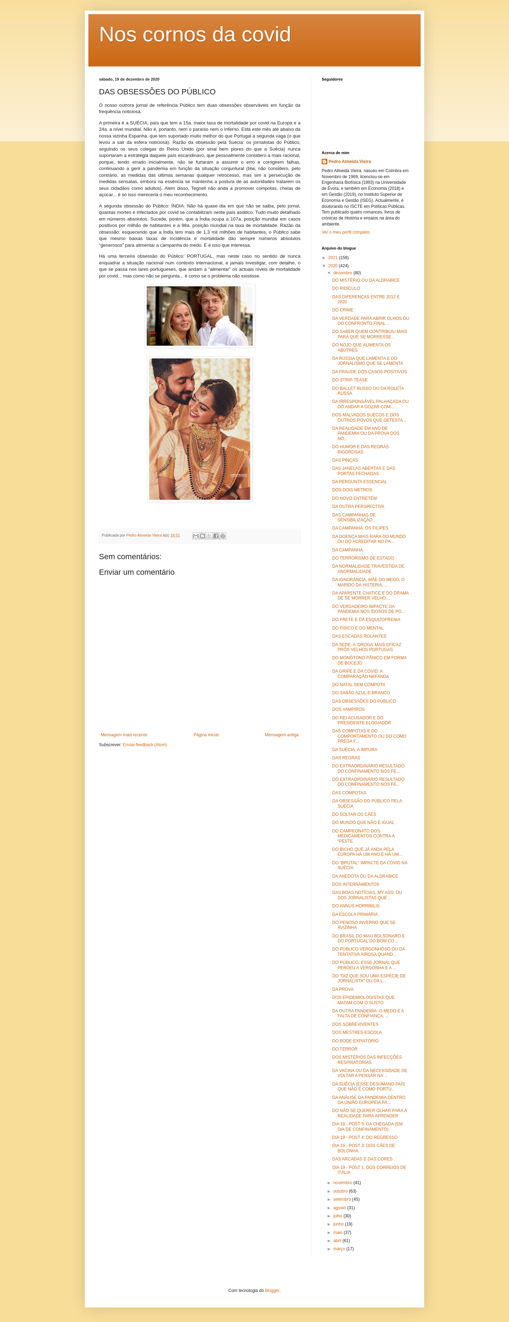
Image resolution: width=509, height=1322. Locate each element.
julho (338, 1215)
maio (338, 1232)
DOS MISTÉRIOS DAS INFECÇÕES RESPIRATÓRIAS (367, 1060)
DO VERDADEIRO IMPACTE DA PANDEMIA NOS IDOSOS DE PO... (368, 609)
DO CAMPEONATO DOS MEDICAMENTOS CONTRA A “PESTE (363, 836)
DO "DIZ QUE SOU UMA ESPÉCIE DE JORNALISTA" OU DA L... (369, 978)
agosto (340, 1207)
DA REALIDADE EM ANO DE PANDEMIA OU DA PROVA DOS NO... (365, 433)
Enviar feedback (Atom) (145, 744)
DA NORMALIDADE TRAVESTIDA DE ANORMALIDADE (368, 569)
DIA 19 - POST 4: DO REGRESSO (365, 1137)
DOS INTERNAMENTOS (355, 884)
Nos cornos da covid (195, 34)
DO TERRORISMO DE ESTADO (363, 558)
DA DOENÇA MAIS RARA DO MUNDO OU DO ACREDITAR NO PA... (369, 539)
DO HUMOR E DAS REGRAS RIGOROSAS (360, 449)
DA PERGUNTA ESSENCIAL (359, 481)
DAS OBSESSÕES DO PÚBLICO (364, 701)
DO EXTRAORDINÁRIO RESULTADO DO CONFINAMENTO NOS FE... (368, 768)
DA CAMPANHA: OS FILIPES (360, 528)
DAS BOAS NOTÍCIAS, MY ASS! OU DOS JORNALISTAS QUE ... (367, 895)
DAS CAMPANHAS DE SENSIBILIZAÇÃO (354, 517)
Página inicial (206, 734)
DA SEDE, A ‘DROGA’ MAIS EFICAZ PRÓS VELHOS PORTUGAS (366, 647)
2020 (333, 265)
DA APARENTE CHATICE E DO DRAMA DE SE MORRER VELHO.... (370, 596)
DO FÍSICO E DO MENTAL (358, 628)
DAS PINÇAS (345, 460)
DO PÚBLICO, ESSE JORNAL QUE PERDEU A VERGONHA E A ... (366, 965)
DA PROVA (342, 989)
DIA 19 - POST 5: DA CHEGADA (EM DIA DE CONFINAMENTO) (367, 1126)
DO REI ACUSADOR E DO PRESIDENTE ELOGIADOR (361, 720)
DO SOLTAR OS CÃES (354, 814)
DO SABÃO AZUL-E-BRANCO (361, 692)
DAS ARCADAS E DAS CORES (362, 1159)
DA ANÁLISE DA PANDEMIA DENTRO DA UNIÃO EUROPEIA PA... (368, 1100)
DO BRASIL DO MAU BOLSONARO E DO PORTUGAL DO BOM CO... (368, 938)
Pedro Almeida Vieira (350, 161)
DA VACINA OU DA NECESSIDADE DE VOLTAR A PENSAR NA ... (370, 1073)
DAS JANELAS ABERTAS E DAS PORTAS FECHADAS (363, 471)
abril (338, 1240)
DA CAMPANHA (347, 550)
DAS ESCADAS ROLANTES (359, 636)
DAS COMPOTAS (349, 792)
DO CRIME (342, 310)
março (339, 1248)
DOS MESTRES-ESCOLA (357, 1032)
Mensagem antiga (282, 734)
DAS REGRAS (346, 757)
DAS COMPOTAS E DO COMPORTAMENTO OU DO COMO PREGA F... (369, 736)
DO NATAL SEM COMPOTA (358, 684)
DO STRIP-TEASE (350, 380)
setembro (342, 1199)
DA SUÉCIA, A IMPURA (354, 749)
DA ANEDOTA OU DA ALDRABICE (365, 876)
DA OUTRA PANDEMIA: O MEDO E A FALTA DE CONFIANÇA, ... (368, 1013)
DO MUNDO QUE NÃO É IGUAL (363, 822)
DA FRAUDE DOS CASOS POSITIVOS (369, 371)
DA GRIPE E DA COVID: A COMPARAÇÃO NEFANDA (360, 674)
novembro (343, 1182)
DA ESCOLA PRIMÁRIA (355, 914)
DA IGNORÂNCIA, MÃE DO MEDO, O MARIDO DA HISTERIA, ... (368, 582)
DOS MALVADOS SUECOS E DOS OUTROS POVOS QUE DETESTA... (369, 417)
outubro (341, 1191)
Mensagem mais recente (124, 734)
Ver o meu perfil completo (346, 232)
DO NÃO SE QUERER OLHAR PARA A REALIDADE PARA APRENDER (369, 1113)
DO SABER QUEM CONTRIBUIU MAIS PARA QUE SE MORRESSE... (369, 334)
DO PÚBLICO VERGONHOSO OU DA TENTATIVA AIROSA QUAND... (368, 952)
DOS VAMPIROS (348, 709)
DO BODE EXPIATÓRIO (355, 1041)
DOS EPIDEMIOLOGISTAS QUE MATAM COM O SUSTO (363, 1000)
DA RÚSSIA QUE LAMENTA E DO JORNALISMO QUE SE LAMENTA (367, 361)
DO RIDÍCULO (346, 288)
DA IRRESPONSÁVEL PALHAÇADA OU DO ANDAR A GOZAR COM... (370, 404)
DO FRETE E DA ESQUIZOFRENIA (366, 619)
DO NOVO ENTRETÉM (354, 498)
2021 (333, 257)
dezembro (343, 272)
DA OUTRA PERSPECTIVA (358, 506)
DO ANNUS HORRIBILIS (356, 905)
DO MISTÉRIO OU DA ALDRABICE (366, 280)
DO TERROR (345, 1049)
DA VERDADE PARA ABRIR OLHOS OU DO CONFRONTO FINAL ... (370, 321)
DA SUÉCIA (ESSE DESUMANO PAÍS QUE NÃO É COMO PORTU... (368, 1087)
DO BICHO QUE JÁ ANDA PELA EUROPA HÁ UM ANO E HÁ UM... (367, 852)
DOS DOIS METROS (352, 489)
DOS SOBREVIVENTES (355, 1024)
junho (339, 1224)
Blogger (272, 1290)
